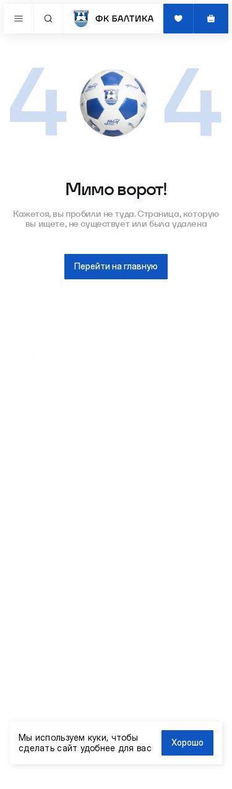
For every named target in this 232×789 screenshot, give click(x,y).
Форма (33, 499)
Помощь (35, 584)
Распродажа (43, 488)
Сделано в (60, 774)
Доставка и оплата (56, 561)
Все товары (42, 428)
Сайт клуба (41, 549)
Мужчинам (40, 475)
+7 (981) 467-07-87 (55, 634)
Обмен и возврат (52, 573)
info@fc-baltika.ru (54, 646)
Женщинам (41, 464)
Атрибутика (42, 440)
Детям (32, 452)
